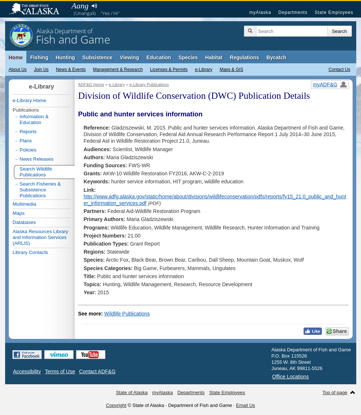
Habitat (213, 57)
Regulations (244, 57)
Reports (28, 131)
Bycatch (276, 57)
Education (158, 57)
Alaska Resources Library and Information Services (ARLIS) (40, 237)
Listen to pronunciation (94, 6)
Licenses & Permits (169, 69)
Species (188, 57)
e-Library (203, 69)
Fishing (39, 57)
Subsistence (97, 57)
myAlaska (260, 12)
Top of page (335, 392)
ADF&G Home (91, 84)
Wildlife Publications (127, 314)
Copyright (116, 405)
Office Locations (290, 377)
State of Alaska (38, 9)
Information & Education (34, 119)
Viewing (129, 57)
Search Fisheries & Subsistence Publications (40, 189)
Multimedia (24, 204)
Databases (24, 222)
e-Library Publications (149, 84)
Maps (19, 213)
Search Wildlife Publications (36, 171)
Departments (293, 12)
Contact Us (339, 69)
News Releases (37, 159)
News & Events (71, 69)
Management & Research (118, 69)
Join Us (41, 69)
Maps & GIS (231, 69)
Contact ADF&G (97, 371)
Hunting (65, 57)
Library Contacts (30, 252)
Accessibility (27, 371)
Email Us (245, 405)
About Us (18, 69)
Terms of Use (60, 371)
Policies (28, 150)
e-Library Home (29, 100)
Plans (26, 140)
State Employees (334, 12)
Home (16, 57)
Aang (80, 5)
